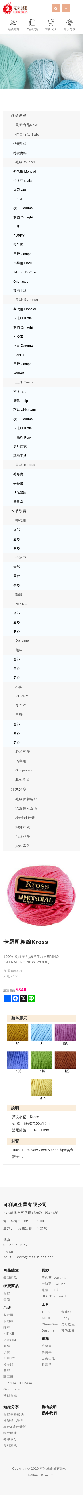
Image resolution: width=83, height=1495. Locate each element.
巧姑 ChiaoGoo (24, 410)
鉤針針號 (22, 827)
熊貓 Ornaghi (23, 217)
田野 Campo (22, 254)
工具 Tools (24, 382)
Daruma (22, 640)
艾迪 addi (20, 391)
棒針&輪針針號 (14, 1427)
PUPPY (19, 235)
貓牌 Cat (19, 190)
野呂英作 (22, 751)
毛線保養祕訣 (13, 1414)
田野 (19, 715)
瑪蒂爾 (21, 761)
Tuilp (46, 1312)
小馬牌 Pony (22, 437)
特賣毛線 (20, 144)
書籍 (6, 1299)
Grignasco (20, 281)
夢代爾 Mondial (24, 171)
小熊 (16, 226)
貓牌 (19, 594)
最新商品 (10, 1277)
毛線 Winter (25, 162)
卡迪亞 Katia (22, 180)
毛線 (6, 1293)
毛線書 (18, 474)
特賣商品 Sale (27, 134)
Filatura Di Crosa (25, 272)
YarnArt (18, 373)
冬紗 (16, 548)
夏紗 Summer (27, 299)
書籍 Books (25, 465)
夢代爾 (21, 520)
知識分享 (19, 789)
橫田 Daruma (23, 208)
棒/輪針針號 (25, 818)
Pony (65, 1318)
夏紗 (16, 539)
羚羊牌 (18, 245)
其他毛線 (20, 290)
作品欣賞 (19, 511)
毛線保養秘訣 (26, 799)
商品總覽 (19, 115)
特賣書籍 (20, 153)
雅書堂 (18, 501)
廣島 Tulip (20, 401)
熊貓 (19, 650)
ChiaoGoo (50, 1324)
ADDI (46, 1318)
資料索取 (22, 846)
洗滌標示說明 (26, 808)
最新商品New (26, 125)
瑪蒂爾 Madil (22, 263)
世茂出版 (20, 492)
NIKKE (18, 199)
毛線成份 (22, 836)
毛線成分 (10, 1439)
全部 (16, 530)
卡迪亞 (21, 557)
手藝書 (18, 483)
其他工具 (20, 456)
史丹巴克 (20, 446)
